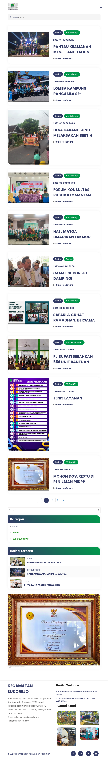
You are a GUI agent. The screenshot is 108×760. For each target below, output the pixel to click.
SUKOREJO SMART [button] (21, 539)
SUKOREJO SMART (74, 342)
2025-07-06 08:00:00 (64, 123)
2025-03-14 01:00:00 (63, 308)
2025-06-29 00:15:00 (63, 224)
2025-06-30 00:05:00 (64, 183)
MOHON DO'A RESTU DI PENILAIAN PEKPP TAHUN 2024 (73, 482)
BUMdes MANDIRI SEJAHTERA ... (45, 562)
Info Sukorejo (72, 32)
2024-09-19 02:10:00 (63, 349)
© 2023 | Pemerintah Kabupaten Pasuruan (29, 753)
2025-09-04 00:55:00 (64, 81)
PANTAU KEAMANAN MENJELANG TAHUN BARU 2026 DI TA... (76, 699)
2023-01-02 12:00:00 (63, 391)
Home (14, 17)
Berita (58, 32)
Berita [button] (16, 532)
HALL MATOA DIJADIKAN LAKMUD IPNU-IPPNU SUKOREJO (74, 237)
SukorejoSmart (64, 58)
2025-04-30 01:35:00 (63, 266)
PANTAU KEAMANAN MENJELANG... (47, 573)
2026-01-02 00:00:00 (63, 40)
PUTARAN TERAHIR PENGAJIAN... (43, 585)
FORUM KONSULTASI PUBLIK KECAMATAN (72, 192)
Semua (15, 526)
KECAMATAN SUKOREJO (20, 688)
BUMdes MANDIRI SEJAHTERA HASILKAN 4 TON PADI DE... (76, 693)
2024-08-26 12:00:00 (63, 469)
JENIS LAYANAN (67, 398)
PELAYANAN (71, 384)
